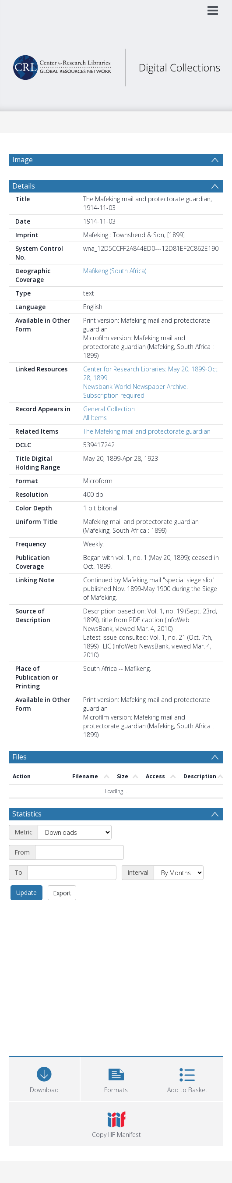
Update (26, 892)
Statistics (27, 814)
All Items (95, 417)
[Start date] (79, 852)
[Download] (44, 1078)
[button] (116, 1078)
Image (22, 159)
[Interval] (179, 872)
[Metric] (75, 832)
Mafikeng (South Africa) (114, 271)
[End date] (72, 872)
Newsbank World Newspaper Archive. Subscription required (135, 390)
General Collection (109, 409)
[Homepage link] (116, 65)
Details (23, 186)
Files (19, 757)
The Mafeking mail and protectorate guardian (147, 431)
